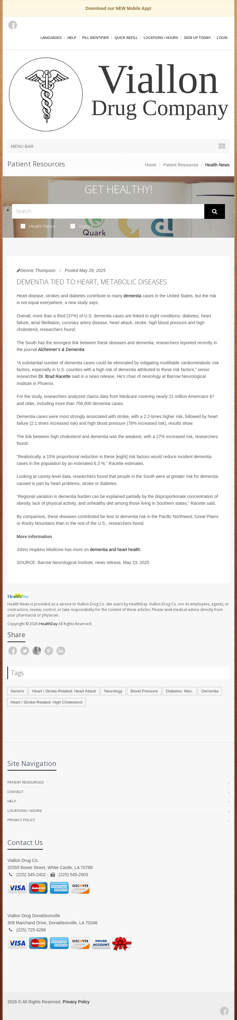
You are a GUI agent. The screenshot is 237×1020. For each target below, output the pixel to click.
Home (150, 164)
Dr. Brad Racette (55, 376)
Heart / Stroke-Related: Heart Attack (64, 691)
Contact (15, 792)
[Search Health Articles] (108, 211)
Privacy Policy (21, 820)
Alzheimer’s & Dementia (61, 349)
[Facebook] (12, 25)
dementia (132, 295)
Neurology (113, 691)
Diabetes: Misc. (179, 691)
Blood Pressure (144, 691)
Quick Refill (126, 38)
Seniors (17, 691)
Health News (38, 226)
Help (72, 38)
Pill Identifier (95, 38)
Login (222, 38)
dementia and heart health (115, 549)
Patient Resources (180, 164)
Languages (50, 38)
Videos (81, 226)
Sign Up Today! (197, 38)
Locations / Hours (161, 38)
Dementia (209, 691)
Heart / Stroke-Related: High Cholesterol (46, 702)
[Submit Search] (214, 211)
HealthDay (48, 623)
